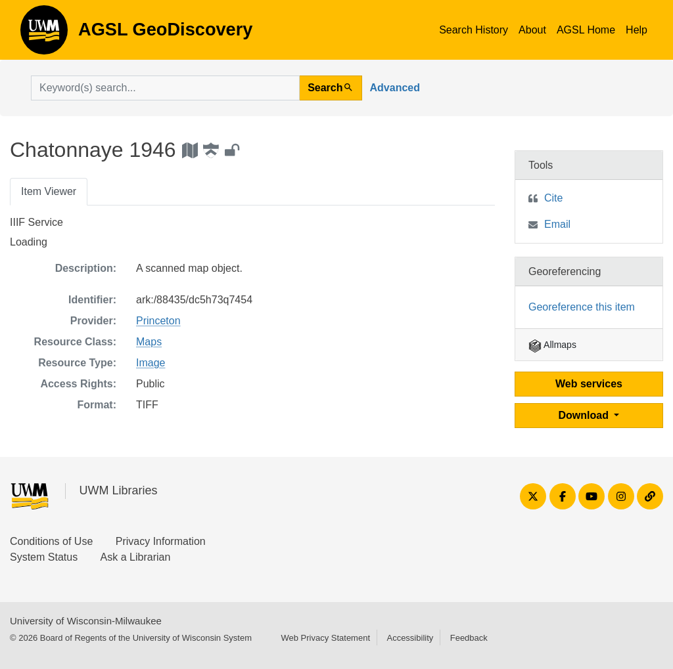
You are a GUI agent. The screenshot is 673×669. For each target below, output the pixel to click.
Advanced (395, 87)
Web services (588, 383)
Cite (553, 198)
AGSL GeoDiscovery (44, 34)
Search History (473, 29)
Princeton (158, 320)
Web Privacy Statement (325, 638)
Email (557, 224)
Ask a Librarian (136, 557)
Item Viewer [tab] (48, 191)
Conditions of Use (51, 541)
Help (636, 29)
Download (585, 415)
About (532, 29)
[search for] (165, 88)
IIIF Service (36, 222)
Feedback (469, 638)
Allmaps (552, 344)
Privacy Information (161, 541)
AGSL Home (586, 29)
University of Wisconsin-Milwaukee (86, 620)
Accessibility (409, 638)
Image (150, 362)
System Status (44, 557)
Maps (149, 341)
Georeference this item (581, 307)
